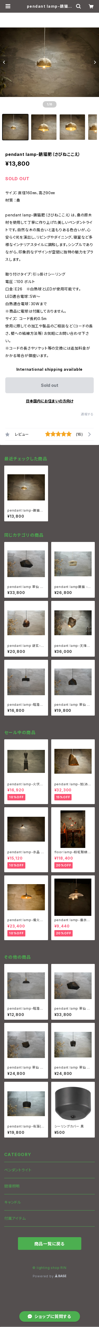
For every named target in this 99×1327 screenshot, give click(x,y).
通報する (87, 414)
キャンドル (12, 1202)
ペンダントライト (17, 1170)
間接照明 (12, 1186)
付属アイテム (15, 1218)
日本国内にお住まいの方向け (49, 401)
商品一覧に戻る (49, 1243)
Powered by (50, 1276)
